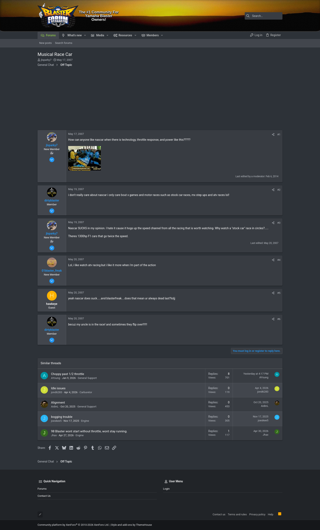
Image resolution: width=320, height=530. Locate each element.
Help (270, 514)
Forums (42, 488)
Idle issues (58, 388)
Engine (85, 420)
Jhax (54, 435)
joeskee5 (56, 420)
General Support (87, 378)
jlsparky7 (46, 59)
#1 (278, 134)
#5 (278, 292)
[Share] (273, 134)
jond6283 (56, 392)
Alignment (58, 402)
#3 (278, 222)
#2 (278, 189)
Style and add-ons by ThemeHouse (131, 524)
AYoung (55, 378)
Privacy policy (257, 514)
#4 (278, 259)
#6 (278, 319)
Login (166, 488)
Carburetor (86, 392)
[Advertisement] (160, 99)
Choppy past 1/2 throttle (67, 374)
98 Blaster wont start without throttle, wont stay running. (89, 431)
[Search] (256, 16)
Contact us (44, 495)
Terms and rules (237, 514)
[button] (85, 35)
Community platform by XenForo (73, 524)
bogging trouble (61, 417)
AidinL (54, 406)
